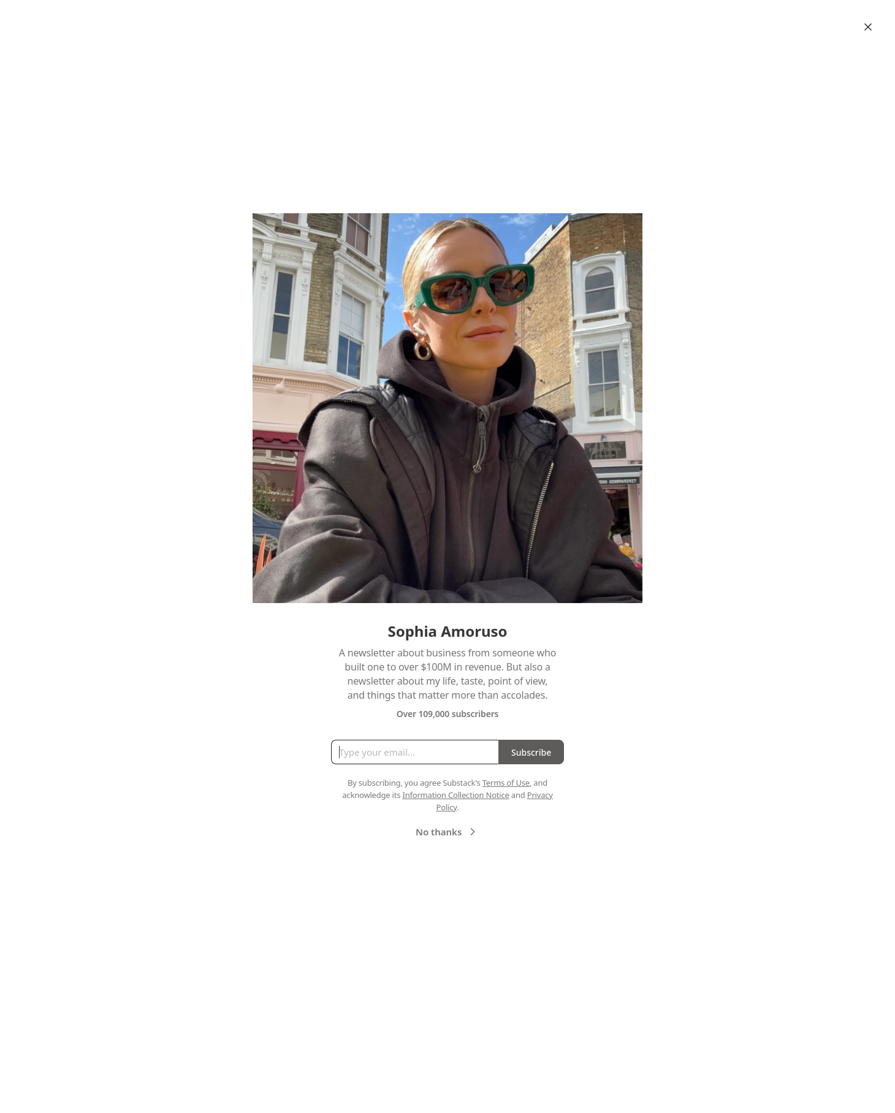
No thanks (447, 832)
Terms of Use (506, 782)
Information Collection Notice (455, 794)
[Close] (868, 27)
